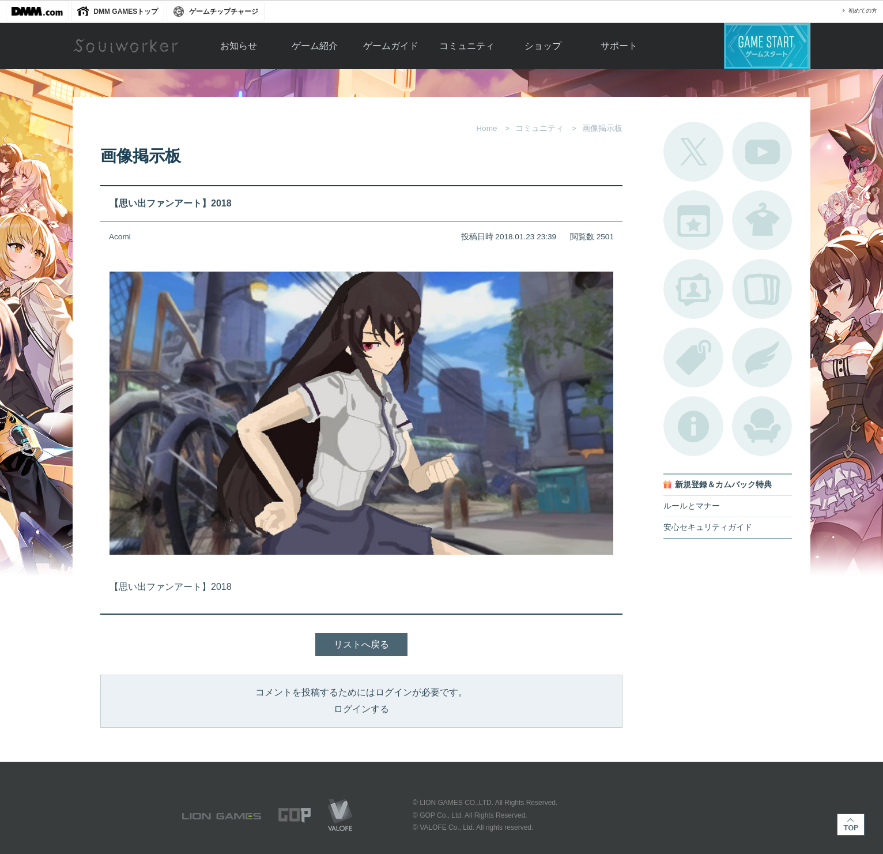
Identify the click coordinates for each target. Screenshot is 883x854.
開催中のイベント (693, 220)
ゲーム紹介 (315, 46)
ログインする (361, 709)
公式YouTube (762, 152)
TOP (851, 825)
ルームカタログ (762, 426)
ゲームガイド (390, 46)
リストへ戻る (361, 644)
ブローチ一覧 (762, 358)
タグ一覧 (693, 358)
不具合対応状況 (693, 426)
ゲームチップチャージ (223, 11)
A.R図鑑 (762, 289)
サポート (619, 46)
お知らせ (238, 46)
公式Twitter (693, 152)
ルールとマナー (691, 506)
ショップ (542, 46)
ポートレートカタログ (693, 289)
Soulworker (126, 46)
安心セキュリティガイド (707, 527)
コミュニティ (467, 46)
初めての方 (862, 10)
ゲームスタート (767, 46)
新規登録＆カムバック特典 (723, 484)
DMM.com (37, 11)
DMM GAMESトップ (125, 11)
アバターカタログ (762, 220)
